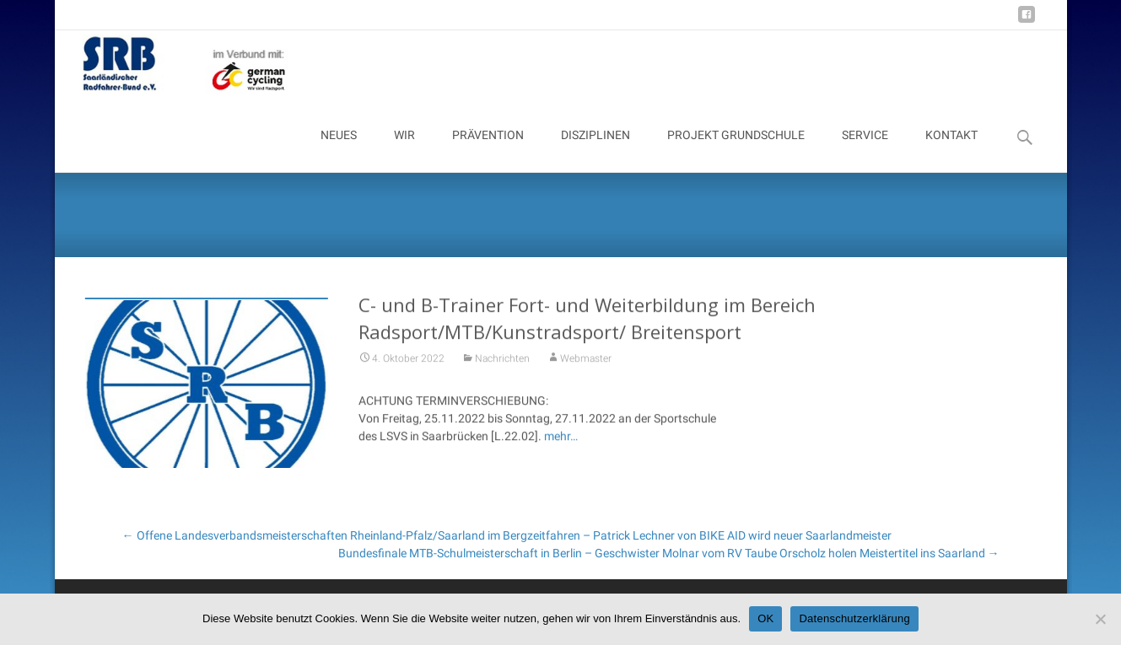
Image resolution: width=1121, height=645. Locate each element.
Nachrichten (502, 364)
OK (765, 618)
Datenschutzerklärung (854, 618)
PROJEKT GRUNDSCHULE (736, 150)
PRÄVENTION (488, 150)
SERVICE (865, 150)
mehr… (561, 442)
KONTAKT (951, 150)
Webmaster (586, 364)
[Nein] (1099, 618)
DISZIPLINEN (595, 150)
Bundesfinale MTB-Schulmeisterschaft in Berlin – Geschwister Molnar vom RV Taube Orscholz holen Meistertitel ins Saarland (669, 553)
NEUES (339, 150)
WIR (404, 150)
